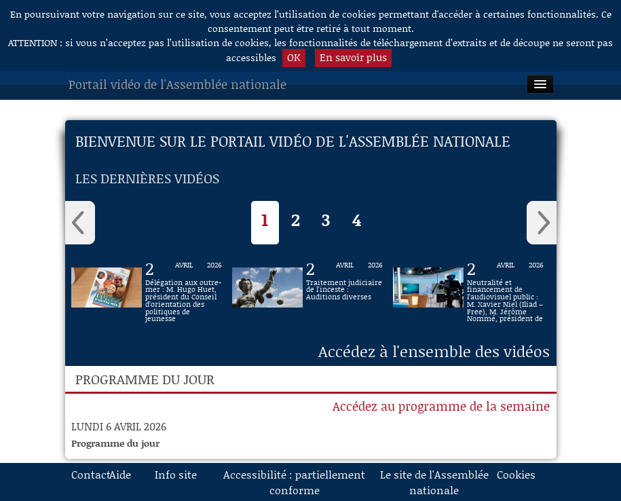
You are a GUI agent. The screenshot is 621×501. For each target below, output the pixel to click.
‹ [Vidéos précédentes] (80, 222)
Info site (176, 474)
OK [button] (294, 57)
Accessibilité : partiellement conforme (294, 482)
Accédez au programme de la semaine (441, 406)
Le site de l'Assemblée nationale (434, 482)
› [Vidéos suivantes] (542, 222)
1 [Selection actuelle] (264, 219)
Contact (85, 474)
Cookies (511, 474)
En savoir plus (353, 57)
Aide (120, 474)
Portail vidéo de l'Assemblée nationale (177, 84)
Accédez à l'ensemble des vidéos (434, 351)
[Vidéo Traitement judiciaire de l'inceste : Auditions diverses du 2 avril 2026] (344, 287)
